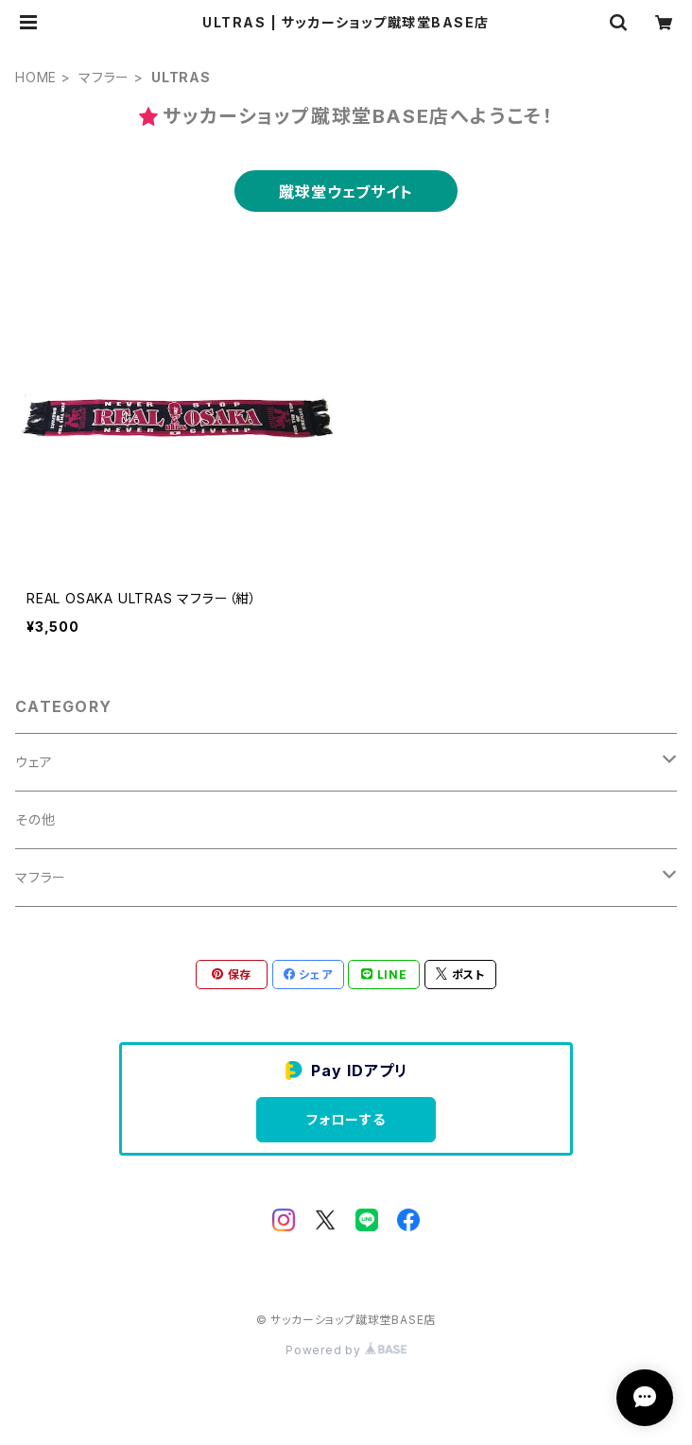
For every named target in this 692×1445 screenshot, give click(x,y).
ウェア (33, 762)
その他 (35, 819)
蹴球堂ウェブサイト (345, 192)
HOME (36, 77)
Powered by (346, 1350)
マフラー (104, 77)
